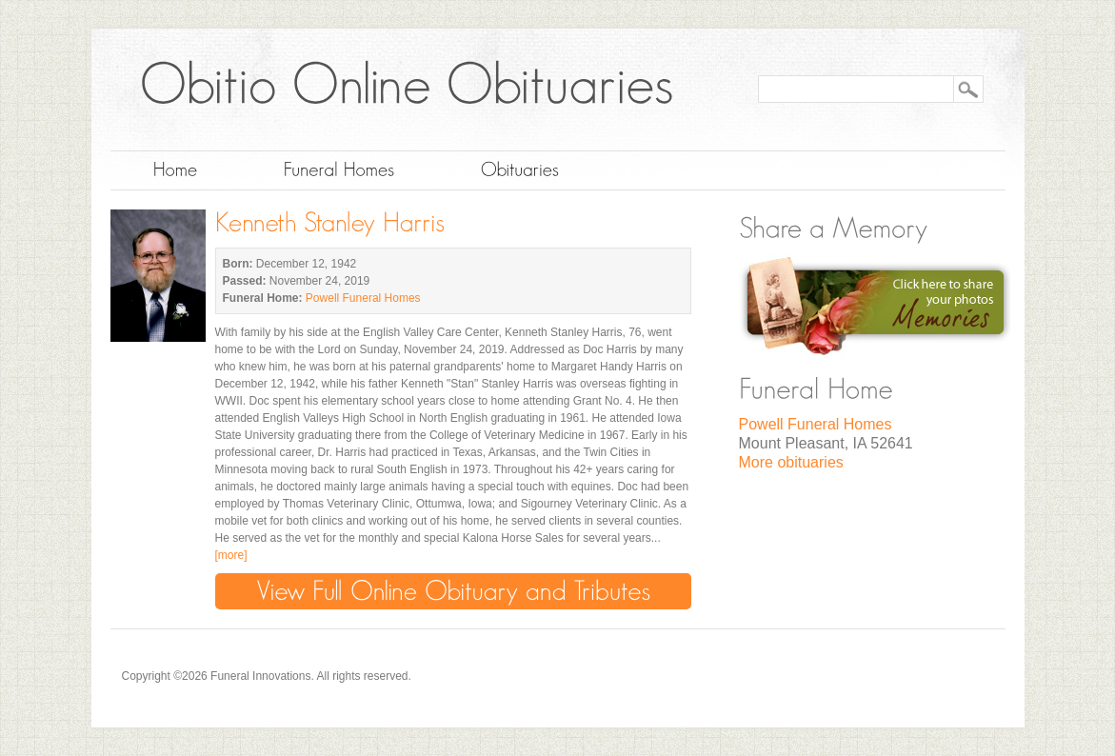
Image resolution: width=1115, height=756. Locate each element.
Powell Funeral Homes (363, 298)
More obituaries (791, 462)
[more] (231, 555)
